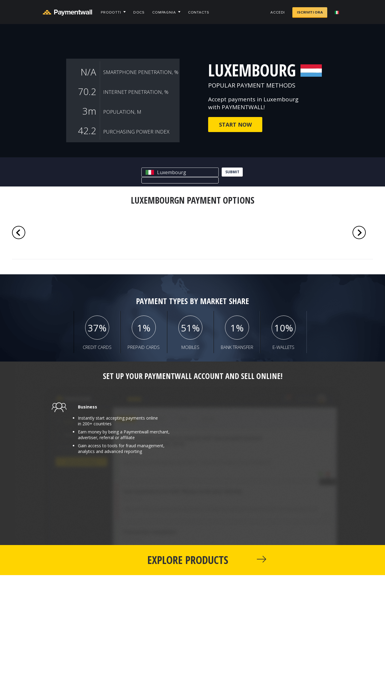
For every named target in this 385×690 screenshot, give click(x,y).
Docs (139, 12)
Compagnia (164, 12)
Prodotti (111, 12)
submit (232, 171)
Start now (235, 124)
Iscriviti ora (310, 12)
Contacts (198, 12)
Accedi (277, 12)
